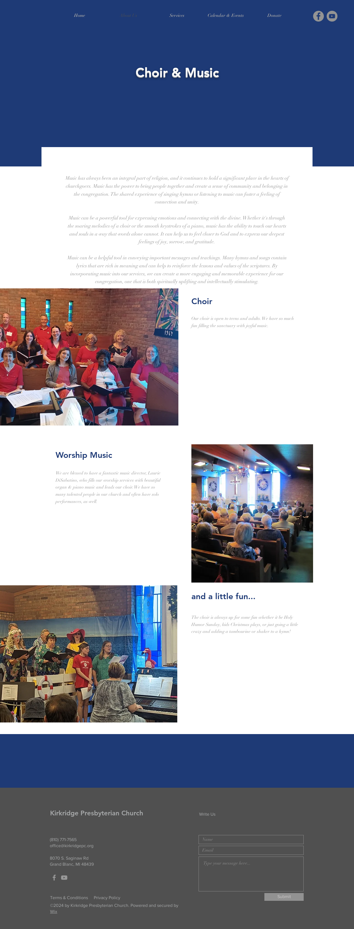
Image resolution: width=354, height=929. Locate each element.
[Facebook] (318, 16)
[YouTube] (332, 16)
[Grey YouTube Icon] (64, 877)
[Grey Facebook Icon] (54, 877)
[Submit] (284, 897)
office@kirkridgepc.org (71, 845)
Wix (53, 911)
